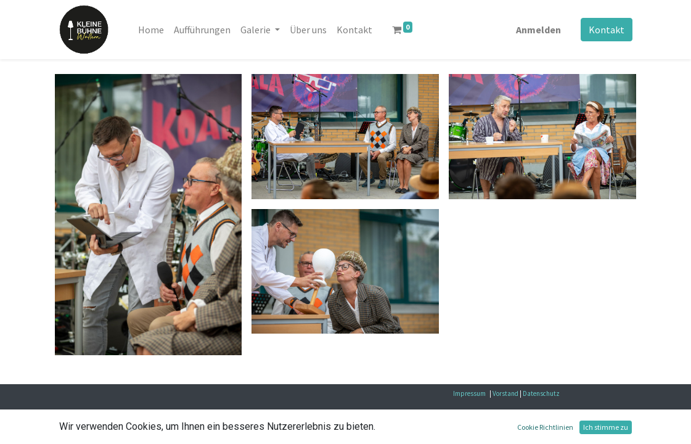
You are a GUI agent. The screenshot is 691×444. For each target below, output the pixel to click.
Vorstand (505, 393)
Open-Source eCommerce (586, 427)
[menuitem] (151, 29)
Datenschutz (541, 393)
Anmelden (538, 29)
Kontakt (606, 29)
